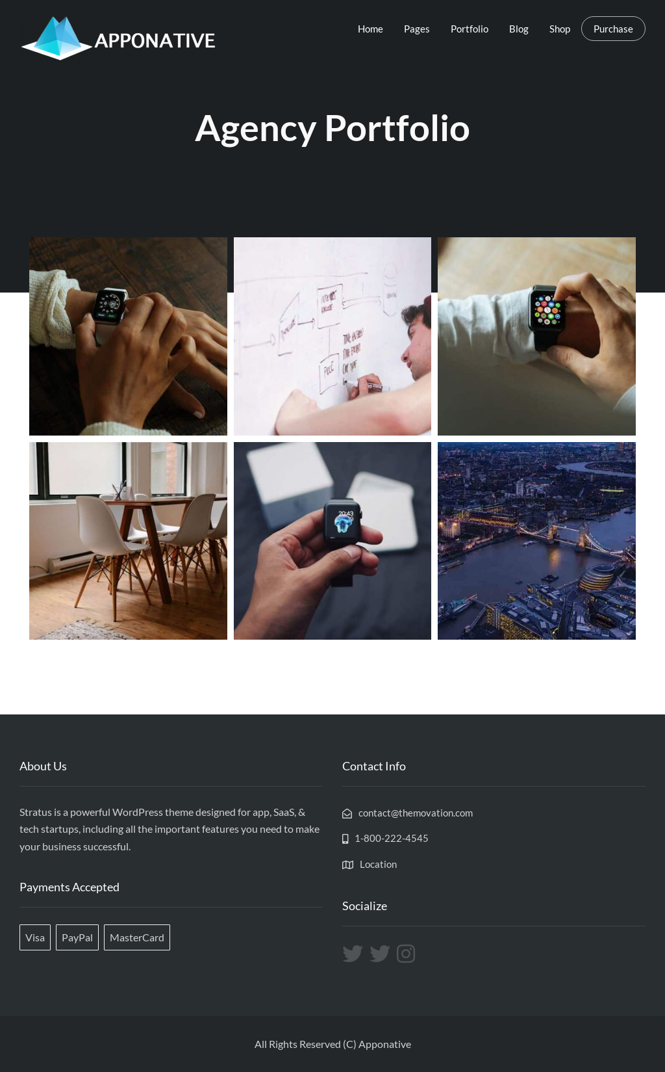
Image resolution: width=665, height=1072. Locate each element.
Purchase (613, 28)
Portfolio (469, 28)
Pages (417, 28)
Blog (519, 28)
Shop (559, 28)
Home (370, 28)
